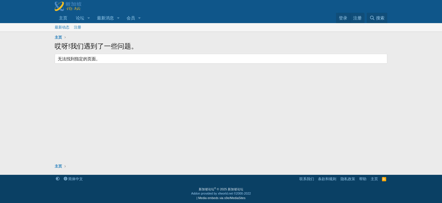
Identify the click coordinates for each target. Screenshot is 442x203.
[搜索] (377, 18)
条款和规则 (327, 179)
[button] (89, 18)
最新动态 (62, 27)
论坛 (80, 18)
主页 (63, 18)
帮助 (362, 179)
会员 (131, 18)
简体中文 (73, 179)
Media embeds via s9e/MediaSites (222, 198)
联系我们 (306, 179)
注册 (77, 27)
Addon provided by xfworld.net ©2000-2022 (221, 193)
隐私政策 (348, 179)
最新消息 (105, 18)
